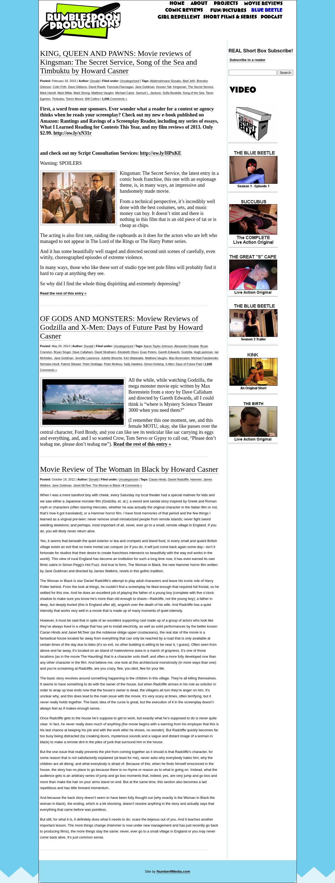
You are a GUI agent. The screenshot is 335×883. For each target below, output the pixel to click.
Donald (95, 81)
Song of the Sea (193, 92)
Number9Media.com (173, 871)
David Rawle (97, 86)
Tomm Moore (74, 98)
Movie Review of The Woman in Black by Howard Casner (129, 469)
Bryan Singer (62, 352)
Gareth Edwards (169, 352)
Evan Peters (148, 352)
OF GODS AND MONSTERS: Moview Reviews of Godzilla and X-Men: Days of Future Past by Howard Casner (121, 327)
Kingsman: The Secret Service (193, 86)
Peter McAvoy (113, 364)
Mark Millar (65, 92)
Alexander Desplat (186, 346)
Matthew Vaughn (102, 92)
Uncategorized (129, 81)
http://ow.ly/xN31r (72, 133)
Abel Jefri (189, 81)
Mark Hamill (48, 92)
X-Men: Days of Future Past (183, 364)
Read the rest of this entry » (63, 293)
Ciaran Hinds (157, 479)
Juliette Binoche (111, 358)
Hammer (196, 479)
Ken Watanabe (133, 358)
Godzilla (186, 352)
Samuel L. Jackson (148, 92)
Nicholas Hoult (49, 364)
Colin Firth (59, 86)
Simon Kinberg (154, 364)
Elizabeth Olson (128, 352)
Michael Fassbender (204, 358)
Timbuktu (58, 98)
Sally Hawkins (133, 364)
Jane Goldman (145, 86)
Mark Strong (82, 92)
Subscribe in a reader (247, 60)
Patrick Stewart (71, 364)
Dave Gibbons (77, 86)
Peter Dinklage (92, 364)
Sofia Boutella (172, 92)
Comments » (114, 98)
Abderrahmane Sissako (165, 81)
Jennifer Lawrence (87, 358)
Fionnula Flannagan (120, 86)
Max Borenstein (179, 358)
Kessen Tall (163, 86)
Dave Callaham (82, 352)
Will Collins (92, 98)
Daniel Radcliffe (178, 479)
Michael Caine (124, 92)
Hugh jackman (203, 352)
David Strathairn (105, 352)
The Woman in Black (106, 485)
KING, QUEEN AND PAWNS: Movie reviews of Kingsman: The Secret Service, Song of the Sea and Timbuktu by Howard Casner (118, 62)
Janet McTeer (82, 485)
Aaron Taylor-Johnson (158, 346)
